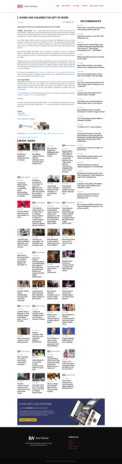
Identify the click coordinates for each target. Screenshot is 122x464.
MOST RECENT (66, 6)
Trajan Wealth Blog (69, 72)
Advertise (71, 443)
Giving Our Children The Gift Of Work (37, 133)
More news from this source (55, 133)
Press (70, 441)
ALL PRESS (76, 6)
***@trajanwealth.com (23, 115)
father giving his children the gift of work (48, 72)
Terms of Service (73, 446)
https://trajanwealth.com (26, 95)
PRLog (35, 30)
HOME (57, 6)
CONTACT (85, 6)
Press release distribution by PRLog (27, 137)
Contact (71, 444)
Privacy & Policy (73, 448)
